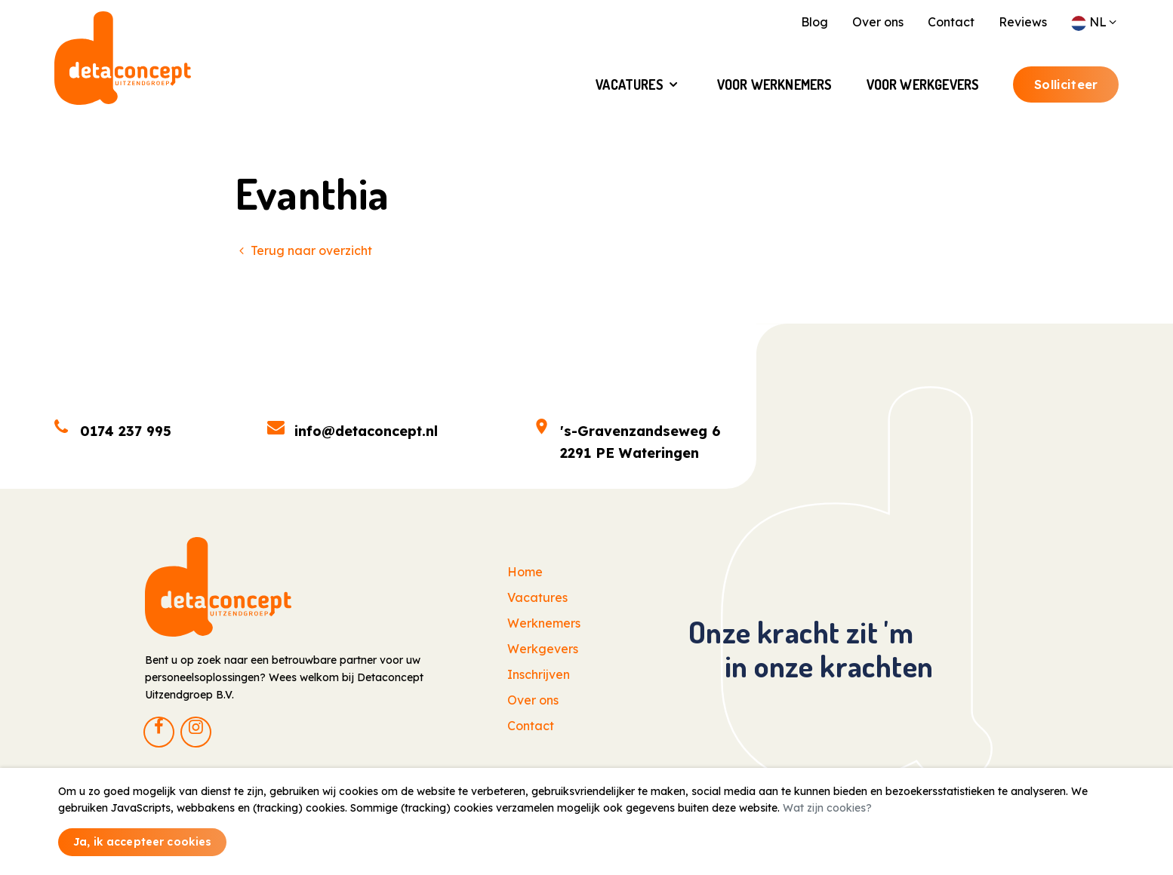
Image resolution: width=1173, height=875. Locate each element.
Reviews (1023, 21)
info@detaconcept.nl (366, 431)
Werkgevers (542, 648)
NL (1095, 21)
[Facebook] (159, 731)
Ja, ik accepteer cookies (142, 842)
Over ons (878, 21)
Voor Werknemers (775, 89)
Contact (951, 21)
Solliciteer (1066, 89)
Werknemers (543, 623)
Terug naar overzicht (304, 250)
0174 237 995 (125, 431)
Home (525, 571)
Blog (814, 21)
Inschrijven (538, 674)
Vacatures (629, 89)
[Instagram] (196, 731)
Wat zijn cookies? (827, 808)
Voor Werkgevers (923, 89)
